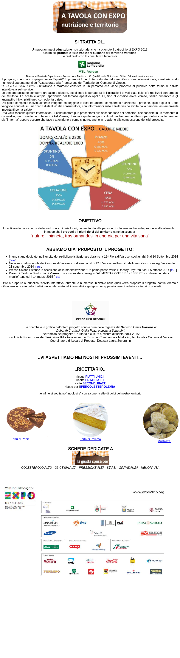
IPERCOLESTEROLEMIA (97, 386)
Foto (12, 260)
